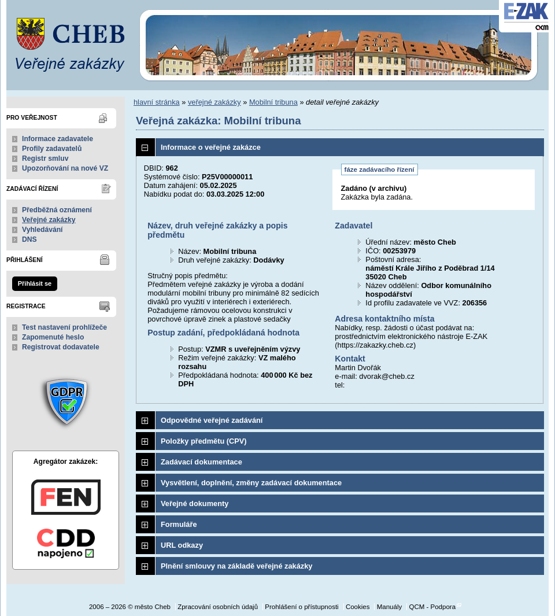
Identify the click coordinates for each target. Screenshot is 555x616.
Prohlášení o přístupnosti (301, 606)
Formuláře (179, 524)
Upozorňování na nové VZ (65, 168)
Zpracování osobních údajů (217, 606)
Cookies (358, 606)
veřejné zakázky (214, 102)
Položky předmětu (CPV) (204, 441)
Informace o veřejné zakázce (211, 147)
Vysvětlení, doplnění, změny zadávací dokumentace (251, 482)
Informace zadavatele (57, 139)
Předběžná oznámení (57, 210)
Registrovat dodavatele (60, 347)
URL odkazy (182, 545)
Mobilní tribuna (273, 102)
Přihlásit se (34, 283)
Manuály (389, 606)
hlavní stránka (157, 102)
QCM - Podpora (432, 606)
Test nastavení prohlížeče (64, 327)
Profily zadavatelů (52, 149)
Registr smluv (45, 158)
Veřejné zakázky (49, 220)
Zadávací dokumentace (201, 462)
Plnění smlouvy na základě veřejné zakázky (236, 566)
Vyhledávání (42, 230)
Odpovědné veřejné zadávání (211, 420)
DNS (29, 239)
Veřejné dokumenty (194, 503)
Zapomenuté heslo (53, 337)
